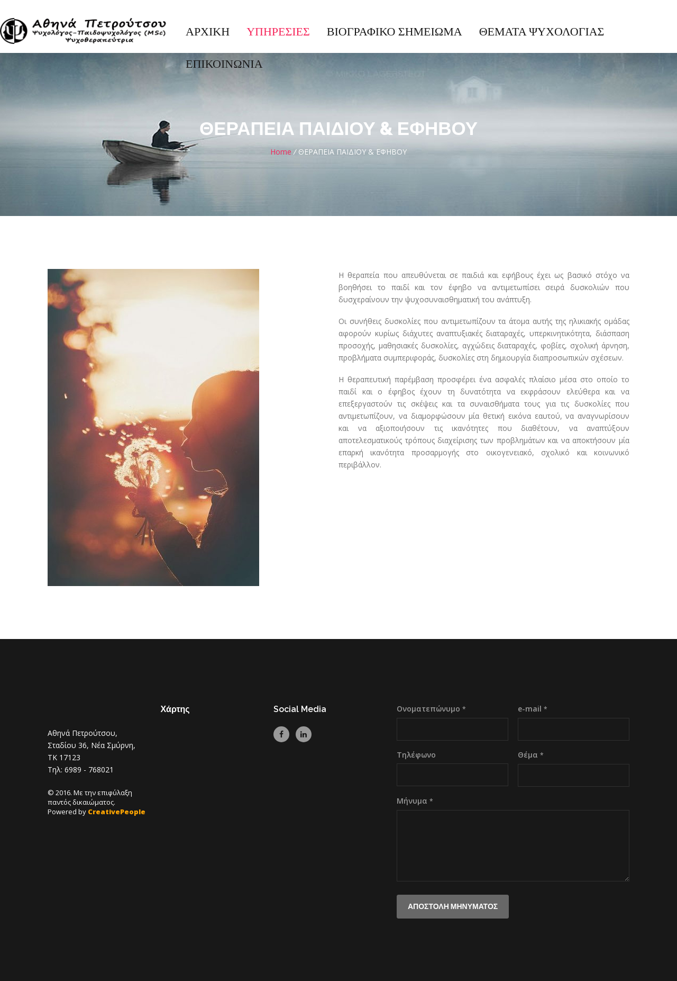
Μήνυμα (415, 801)
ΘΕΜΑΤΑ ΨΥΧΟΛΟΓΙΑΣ (542, 32)
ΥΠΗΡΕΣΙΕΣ (278, 32)
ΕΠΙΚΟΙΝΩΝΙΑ (224, 64)
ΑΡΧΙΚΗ (208, 32)
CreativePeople (116, 811)
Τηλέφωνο (416, 755)
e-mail (532, 709)
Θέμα (531, 755)
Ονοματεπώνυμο (431, 709)
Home (280, 152)
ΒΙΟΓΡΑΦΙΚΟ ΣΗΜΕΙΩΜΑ (394, 32)
